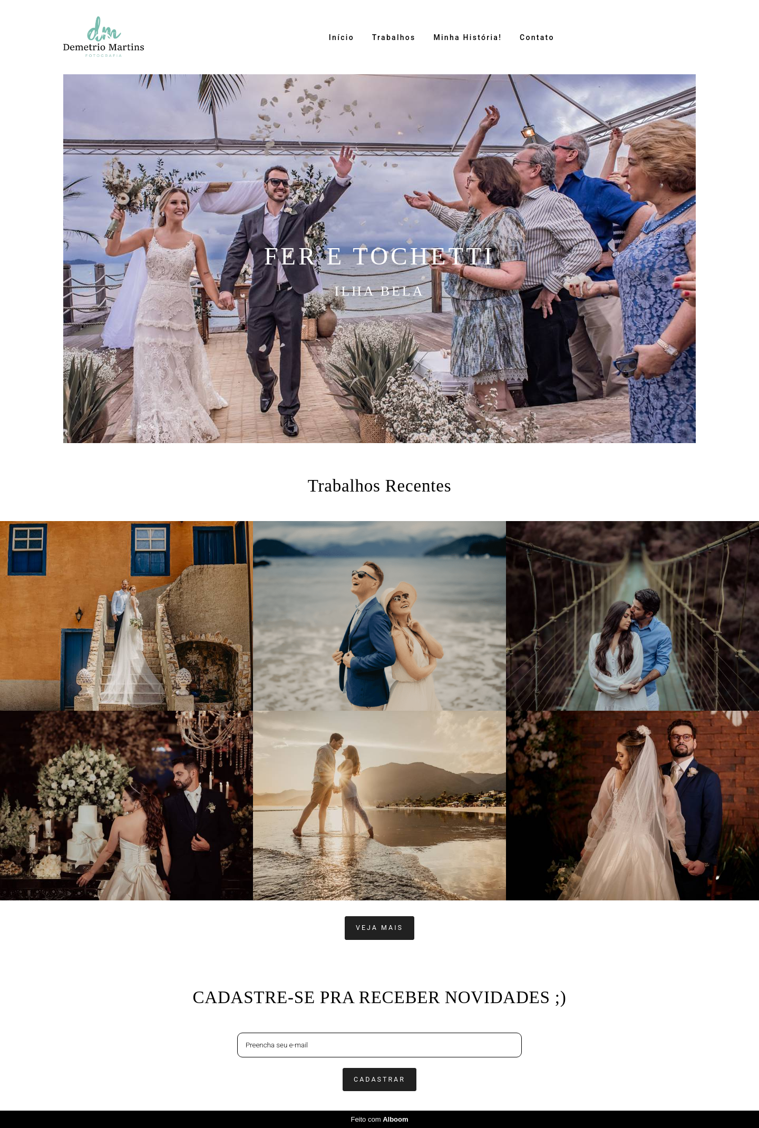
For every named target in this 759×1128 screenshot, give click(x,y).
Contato (537, 37)
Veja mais (379, 927)
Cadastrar (379, 1079)
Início (341, 37)
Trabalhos (394, 37)
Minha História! (467, 37)
